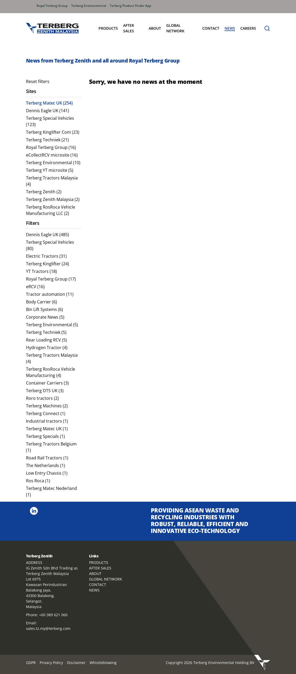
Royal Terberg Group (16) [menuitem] (51, 147)
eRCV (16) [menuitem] (35, 286)
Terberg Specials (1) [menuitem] (45, 436)
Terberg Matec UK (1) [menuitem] (47, 429)
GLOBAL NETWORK (105, 579)
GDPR (31, 662)
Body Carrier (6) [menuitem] (41, 302)
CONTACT (97, 584)
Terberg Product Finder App (130, 5)
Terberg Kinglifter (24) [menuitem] (47, 264)
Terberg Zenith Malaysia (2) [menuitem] (53, 199)
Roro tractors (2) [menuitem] (42, 398)
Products (108, 28)
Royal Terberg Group (52, 5)
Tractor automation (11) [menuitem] (50, 294)
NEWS (94, 590)
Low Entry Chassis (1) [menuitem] (46, 473)
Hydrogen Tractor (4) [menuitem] (46, 347)
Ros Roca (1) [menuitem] (38, 481)
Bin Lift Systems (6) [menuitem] (44, 309)
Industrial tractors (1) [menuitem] (47, 421)
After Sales (128, 28)
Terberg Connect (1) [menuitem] (45, 413)
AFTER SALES (100, 568)
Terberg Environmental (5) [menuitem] (52, 325)
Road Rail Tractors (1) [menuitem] (47, 458)
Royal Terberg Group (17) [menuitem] (51, 279)
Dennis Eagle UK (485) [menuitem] (47, 234)
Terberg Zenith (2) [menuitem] (43, 192)
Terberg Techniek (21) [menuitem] (47, 140)
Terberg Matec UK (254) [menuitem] (49, 103)
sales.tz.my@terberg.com (48, 628)
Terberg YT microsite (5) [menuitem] (49, 170)
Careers (248, 28)
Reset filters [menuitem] (37, 81)
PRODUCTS (98, 562)
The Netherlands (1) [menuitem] (45, 465)
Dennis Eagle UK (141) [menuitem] (47, 110)
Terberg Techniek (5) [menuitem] (46, 332)
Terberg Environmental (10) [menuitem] (53, 162)
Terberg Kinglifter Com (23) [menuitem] (52, 132)
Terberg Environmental (88, 5)
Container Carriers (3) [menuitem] (47, 383)
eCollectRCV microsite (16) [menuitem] (52, 155)
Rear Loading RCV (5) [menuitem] (46, 340)
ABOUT (95, 573)
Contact (210, 28)
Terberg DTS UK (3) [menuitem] (45, 390)
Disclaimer (76, 662)
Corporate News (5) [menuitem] (45, 317)
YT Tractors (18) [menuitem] (41, 271)
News (230, 28)
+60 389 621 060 (53, 614)
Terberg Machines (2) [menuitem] (47, 406)
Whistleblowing (103, 662)
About (155, 28)
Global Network (175, 28)
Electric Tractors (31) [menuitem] (46, 256)
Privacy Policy (51, 662)
